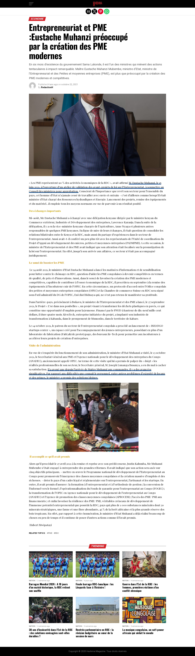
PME (50, 533)
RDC (57, 533)
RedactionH (47, 87)
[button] (31, 3)
